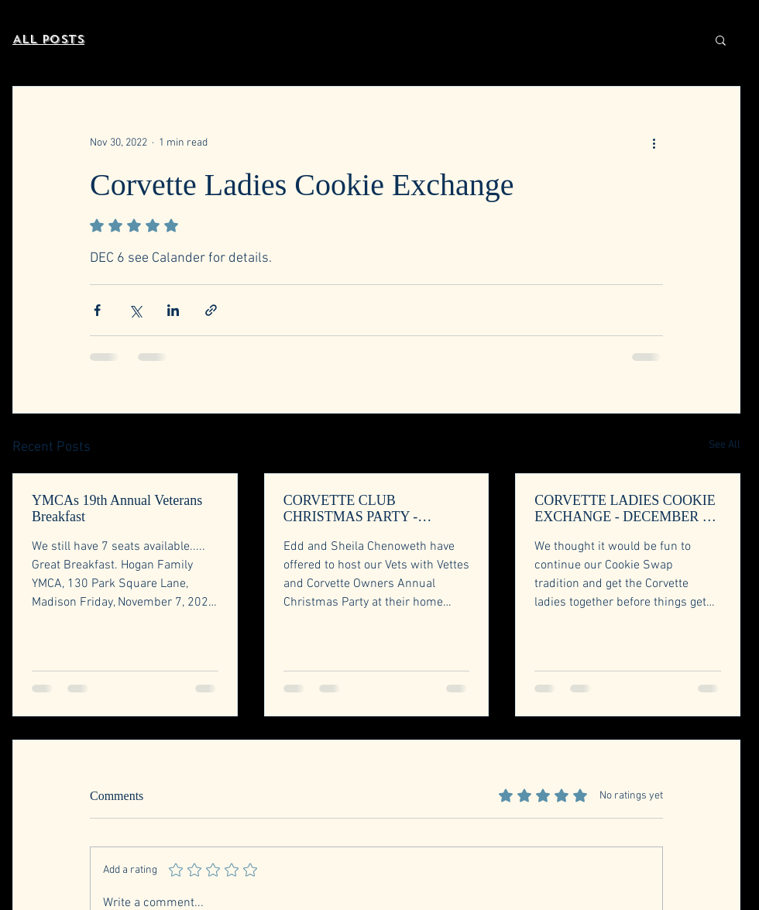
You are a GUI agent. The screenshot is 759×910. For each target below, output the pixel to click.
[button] (720, 39)
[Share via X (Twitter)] (135, 310)
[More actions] (653, 142)
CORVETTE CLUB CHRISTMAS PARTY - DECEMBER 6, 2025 (350, 509)
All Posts (48, 39)
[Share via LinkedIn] (173, 310)
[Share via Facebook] (97, 310)
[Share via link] (211, 310)
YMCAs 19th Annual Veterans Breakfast (117, 508)
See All (724, 445)
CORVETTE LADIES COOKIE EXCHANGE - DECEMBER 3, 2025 (625, 509)
